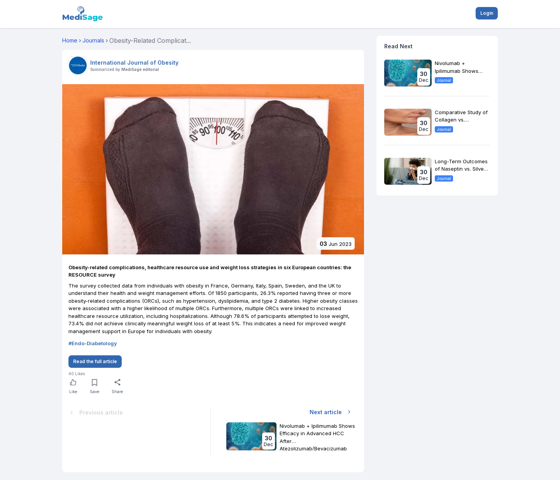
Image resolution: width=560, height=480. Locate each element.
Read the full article (95, 361)
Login (486, 13)
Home (69, 40)
